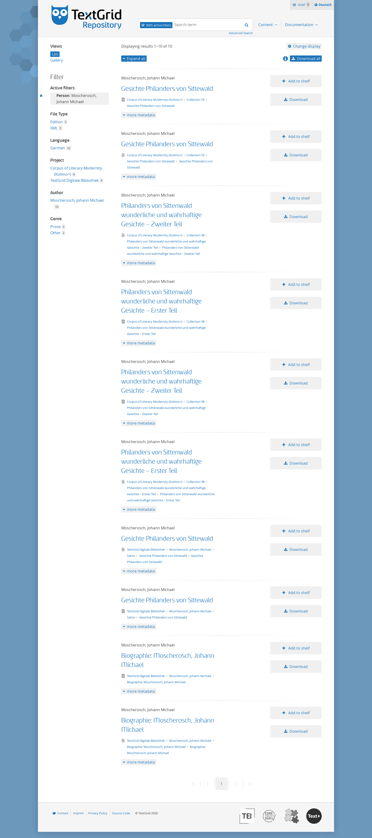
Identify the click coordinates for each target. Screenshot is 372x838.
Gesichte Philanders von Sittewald (167, 88)
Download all (308, 58)
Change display (306, 46)
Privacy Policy (97, 813)
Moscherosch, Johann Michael (77, 200)
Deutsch (325, 5)
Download (298, 99)
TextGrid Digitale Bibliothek (74, 180)
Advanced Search (241, 33)
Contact (62, 813)
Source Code (121, 813)
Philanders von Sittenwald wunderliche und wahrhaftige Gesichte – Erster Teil (161, 301)
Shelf (303, 4)
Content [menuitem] (266, 24)
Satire (131, 556)
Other (55, 232)
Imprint (78, 813)
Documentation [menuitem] (299, 24)
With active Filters (158, 25)
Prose (55, 226)
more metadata (141, 115)
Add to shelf (298, 81)
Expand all (136, 58)
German (57, 148)
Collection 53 (195, 99)
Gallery (56, 60)
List (55, 54)
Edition (56, 121)
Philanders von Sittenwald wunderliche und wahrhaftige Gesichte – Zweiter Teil (161, 215)
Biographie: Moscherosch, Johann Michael (156, 682)
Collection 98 (195, 235)
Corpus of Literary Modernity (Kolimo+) (155, 99)
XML (54, 128)
